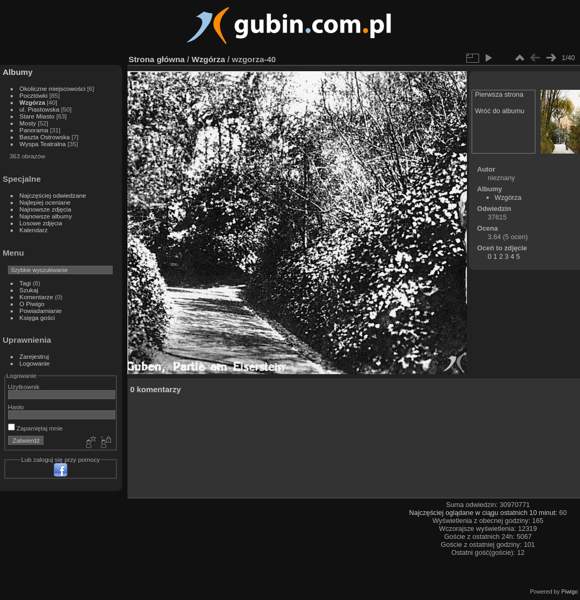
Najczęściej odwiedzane (53, 195)
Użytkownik (24, 386)
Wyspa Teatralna (43, 143)
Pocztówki (34, 95)
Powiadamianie (41, 310)
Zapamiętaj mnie (35, 428)
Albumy (17, 72)
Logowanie (35, 363)
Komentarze (36, 296)
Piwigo (569, 591)
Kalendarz (34, 229)
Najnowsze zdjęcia (45, 209)
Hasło (16, 406)
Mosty (28, 123)
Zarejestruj (34, 356)
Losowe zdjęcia (41, 222)
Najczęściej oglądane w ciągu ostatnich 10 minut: (484, 513)
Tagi (25, 283)
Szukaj (29, 289)
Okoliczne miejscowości (53, 88)
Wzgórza (32, 102)
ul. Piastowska (39, 109)
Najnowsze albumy (46, 216)
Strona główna (157, 59)
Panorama (34, 129)
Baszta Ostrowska (45, 136)
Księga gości (37, 317)
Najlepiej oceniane (45, 202)
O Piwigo (32, 303)
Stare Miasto (37, 116)
